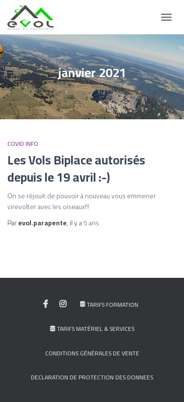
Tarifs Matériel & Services (92, 328)
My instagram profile (62, 304)
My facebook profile (45, 304)
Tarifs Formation (109, 304)
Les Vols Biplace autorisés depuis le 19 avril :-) (76, 168)
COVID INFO (22, 143)
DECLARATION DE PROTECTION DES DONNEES (92, 377)
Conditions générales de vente (92, 353)
